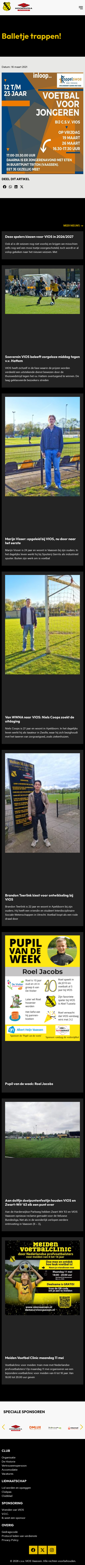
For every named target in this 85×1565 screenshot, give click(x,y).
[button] (4, 187)
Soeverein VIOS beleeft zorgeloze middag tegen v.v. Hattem (42, 359)
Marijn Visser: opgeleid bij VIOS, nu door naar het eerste (40, 541)
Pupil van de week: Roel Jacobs (29, 1084)
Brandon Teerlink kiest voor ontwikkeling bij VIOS (39, 897)
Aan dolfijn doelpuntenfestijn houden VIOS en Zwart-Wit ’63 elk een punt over (40, 1202)
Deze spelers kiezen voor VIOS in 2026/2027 (39, 236)
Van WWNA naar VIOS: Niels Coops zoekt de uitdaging (39, 719)
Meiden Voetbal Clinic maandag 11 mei (34, 1358)
